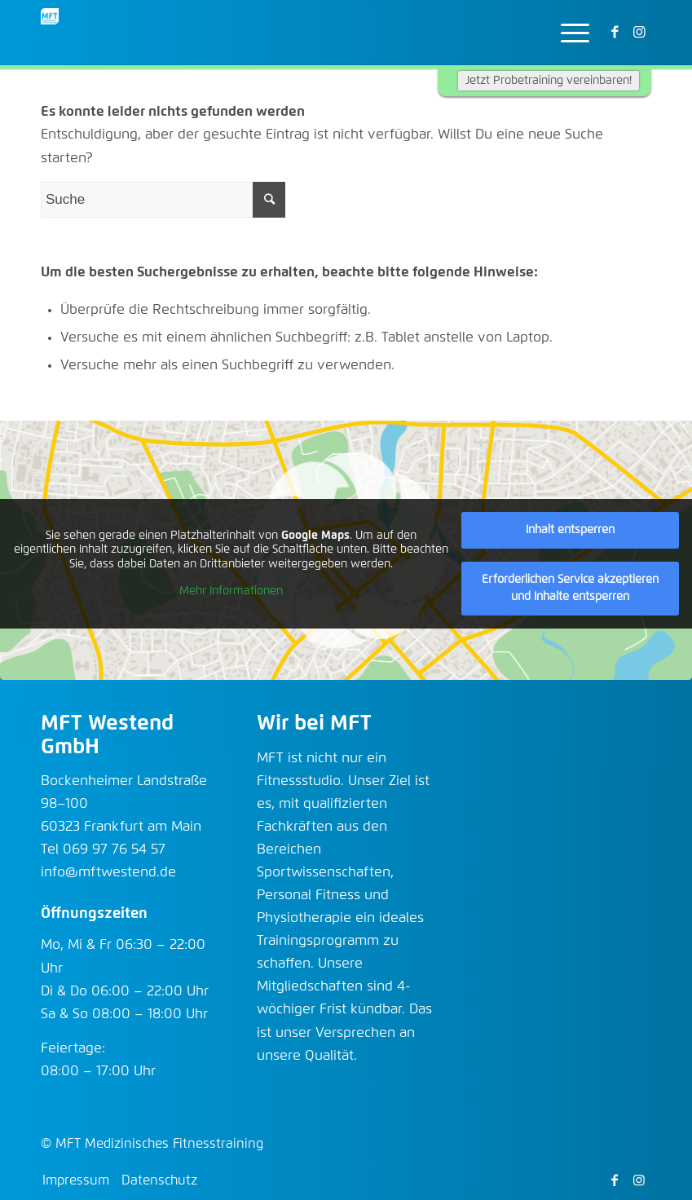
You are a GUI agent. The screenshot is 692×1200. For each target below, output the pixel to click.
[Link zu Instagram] (639, 32)
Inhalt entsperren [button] (570, 530)
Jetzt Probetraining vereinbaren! (548, 80)
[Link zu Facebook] (614, 32)
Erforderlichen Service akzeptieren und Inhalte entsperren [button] (570, 588)
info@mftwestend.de (108, 873)
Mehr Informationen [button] (231, 591)
